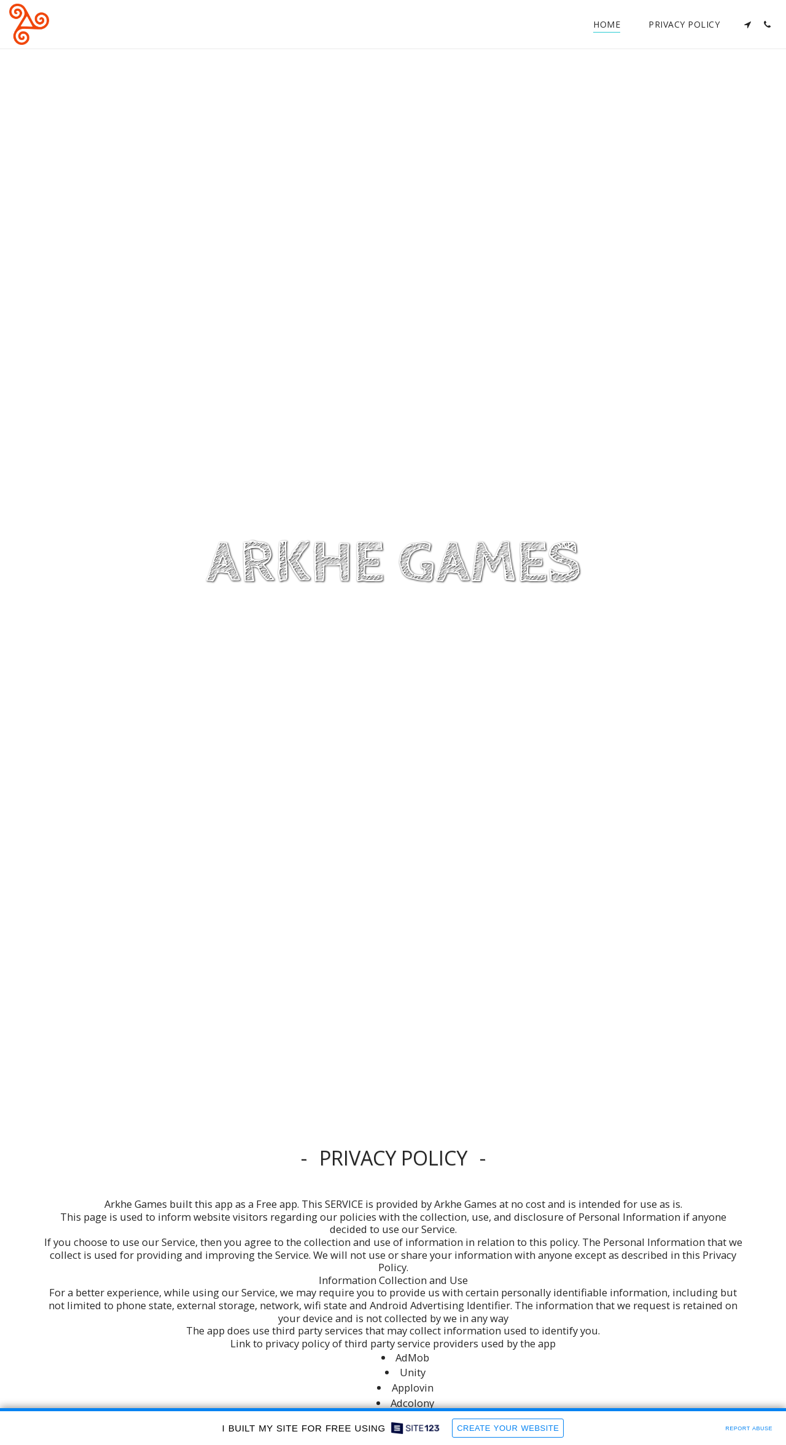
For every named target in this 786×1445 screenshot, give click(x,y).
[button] (747, 24)
